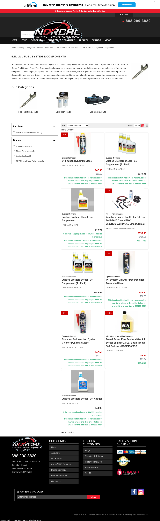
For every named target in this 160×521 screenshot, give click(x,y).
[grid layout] (142, 124)
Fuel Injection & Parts (28, 111)
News (107, 39)
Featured (69, 39)
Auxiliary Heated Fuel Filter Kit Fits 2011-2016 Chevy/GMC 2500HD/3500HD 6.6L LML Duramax (125, 219)
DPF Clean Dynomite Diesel (77, 159)
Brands (96, 39)
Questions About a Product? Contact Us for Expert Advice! (81, 11)
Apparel (83, 39)
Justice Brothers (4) (23, 155)
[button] (82, 27)
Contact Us (56, 480)
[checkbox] (14, 145)
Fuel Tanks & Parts (97, 111)
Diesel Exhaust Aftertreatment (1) (29, 131)
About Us (55, 451)
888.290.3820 (136, 21)
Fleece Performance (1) (25, 150)
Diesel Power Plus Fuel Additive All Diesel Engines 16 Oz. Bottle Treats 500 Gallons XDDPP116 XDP (125, 341)
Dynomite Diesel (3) (23, 145)
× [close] (155, 1)
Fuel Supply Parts (63, 111)
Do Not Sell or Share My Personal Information (20, 519)
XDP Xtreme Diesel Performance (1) (30, 160)
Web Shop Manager (140, 513)
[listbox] (77, 124)
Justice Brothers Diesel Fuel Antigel (82, 397)
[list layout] (146, 124)
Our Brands (56, 457)
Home (14, 39)
